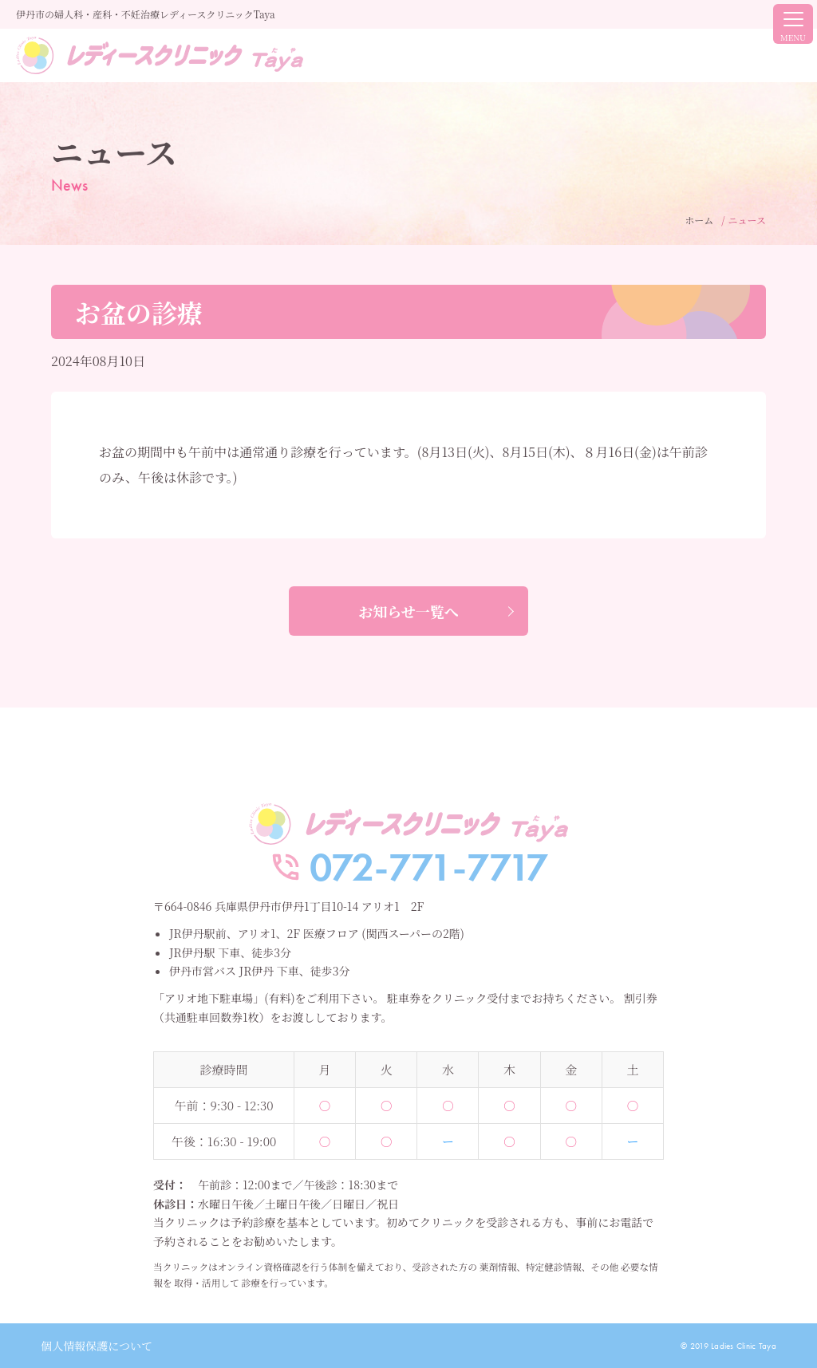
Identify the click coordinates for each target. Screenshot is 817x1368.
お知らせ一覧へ (408, 611)
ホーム (699, 220)
